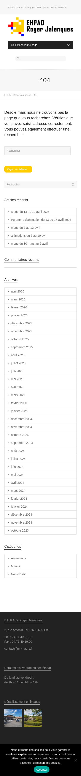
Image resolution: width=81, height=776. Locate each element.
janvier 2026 (19, 315)
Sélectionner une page (40, 45)
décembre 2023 (21, 514)
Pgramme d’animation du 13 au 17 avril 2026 (41, 219)
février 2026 (19, 307)
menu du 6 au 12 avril (25, 227)
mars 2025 (18, 395)
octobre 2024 (20, 435)
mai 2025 (17, 379)
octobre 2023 (20, 530)
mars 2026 (18, 299)
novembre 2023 (21, 522)
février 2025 (19, 403)
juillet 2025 (18, 363)
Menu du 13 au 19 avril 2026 (30, 211)
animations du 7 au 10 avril (29, 235)
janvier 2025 (19, 411)
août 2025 (17, 355)
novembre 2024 (21, 427)
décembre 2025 (21, 323)
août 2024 (17, 451)
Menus (15, 566)
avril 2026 (17, 291)
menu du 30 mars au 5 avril (29, 243)
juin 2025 (17, 371)
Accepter (41, 769)
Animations (18, 558)
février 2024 (19, 498)
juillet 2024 (18, 458)
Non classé (18, 574)
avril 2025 (17, 387)
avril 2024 (17, 482)
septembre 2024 (22, 443)
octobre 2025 (20, 339)
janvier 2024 (19, 506)
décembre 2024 (21, 419)
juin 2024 (17, 466)
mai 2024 (17, 474)
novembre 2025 (21, 331)
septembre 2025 (22, 347)
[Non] (75, 760)
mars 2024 (18, 490)
